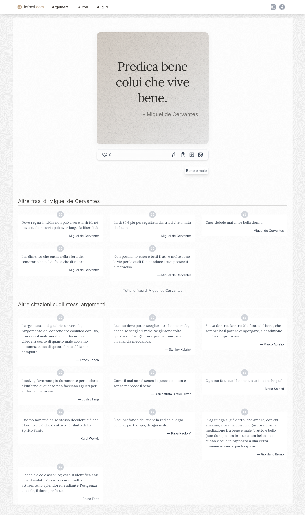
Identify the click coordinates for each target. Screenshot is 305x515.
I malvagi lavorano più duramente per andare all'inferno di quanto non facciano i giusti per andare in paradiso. (59, 385)
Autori (83, 7)
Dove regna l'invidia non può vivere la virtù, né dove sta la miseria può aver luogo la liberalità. (60, 225)
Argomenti (60, 7)
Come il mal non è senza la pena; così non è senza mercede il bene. (149, 383)
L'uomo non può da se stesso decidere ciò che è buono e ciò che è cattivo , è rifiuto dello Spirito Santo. (59, 425)
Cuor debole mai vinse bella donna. (234, 222)
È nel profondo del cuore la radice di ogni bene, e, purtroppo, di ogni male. (148, 422)
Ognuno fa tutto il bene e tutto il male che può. (244, 380)
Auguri (102, 7)
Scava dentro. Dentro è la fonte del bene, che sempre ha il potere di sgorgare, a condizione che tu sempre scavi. (244, 330)
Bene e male (196, 170)
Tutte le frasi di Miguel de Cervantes (152, 290)
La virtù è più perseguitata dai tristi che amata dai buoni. (152, 225)
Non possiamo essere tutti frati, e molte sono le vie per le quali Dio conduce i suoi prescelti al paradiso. (151, 261)
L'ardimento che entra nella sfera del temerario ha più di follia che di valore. (53, 259)
